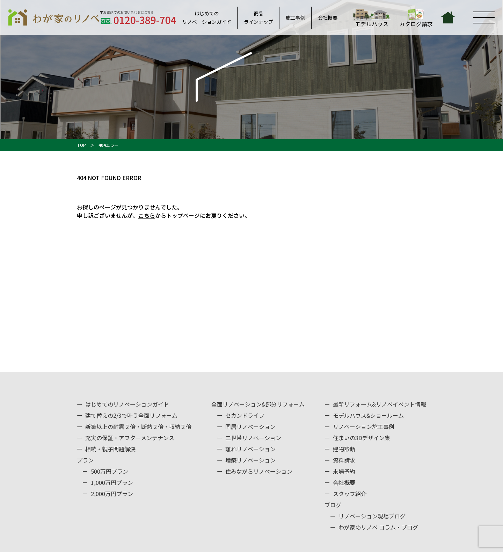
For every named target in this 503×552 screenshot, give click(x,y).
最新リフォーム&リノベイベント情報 (379, 404)
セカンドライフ (244, 415)
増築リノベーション (250, 460)
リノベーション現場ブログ (372, 516)
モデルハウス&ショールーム (368, 415)
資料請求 (344, 460)
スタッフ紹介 (349, 493)
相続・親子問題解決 (110, 449)
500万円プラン (109, 471)
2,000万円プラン (112, 493)
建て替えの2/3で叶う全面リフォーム (131, 415)
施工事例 (295, 17)
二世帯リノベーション (253, 437)
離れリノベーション (250, 449)
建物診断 (344, 449)
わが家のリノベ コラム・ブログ (378, 527)
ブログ (333, 505)
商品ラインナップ (258, 18)
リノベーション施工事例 (363, 426)
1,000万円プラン (112, 482)
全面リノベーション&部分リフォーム (258, 404)
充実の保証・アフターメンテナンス (129, 437)
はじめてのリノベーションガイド (206, 18)
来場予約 (344, 471)
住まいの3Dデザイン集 (361, 437)
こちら (146, 215)
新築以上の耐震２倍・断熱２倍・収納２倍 (138, 426)
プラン (85, 460)
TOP (81, 145)
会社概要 (327, 17)
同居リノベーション (250, 426)
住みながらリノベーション (258, 471)
